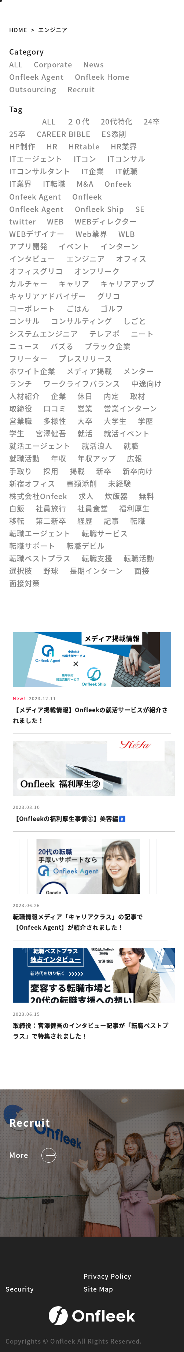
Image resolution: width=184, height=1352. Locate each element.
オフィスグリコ (36, 271)
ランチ (20, 383)
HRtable (84, 146)
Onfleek (87, 196)
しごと (134, 321)
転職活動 (139, 558)
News (93, 64)
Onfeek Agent (35, 196)
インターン (119, 246)
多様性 (54, 421)
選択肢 (20, 570)
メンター (138, 371)
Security (19, 1288)
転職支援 (97, 558)
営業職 (20, 421)
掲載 (77, 471)
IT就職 (126, 171)
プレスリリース (85, 358)
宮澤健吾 (51, 433)
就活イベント (127, 433)
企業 (58, 396)
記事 (111, 521)
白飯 (17, 508)
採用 (51, 471)
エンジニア (85, 258)
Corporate (53, 64)
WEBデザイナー (37, 234)
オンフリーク (97, 271)
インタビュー (32, 258)
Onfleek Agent (36, 76)
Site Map (98, 1288)
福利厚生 (134, 508)
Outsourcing (32, 89)
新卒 (103, 471)
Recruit (81, 89)
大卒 (85, 421)
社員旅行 (51, 508)
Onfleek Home (102, 76)
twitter (22, 221)
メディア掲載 (89, 371)
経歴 (85, 521)
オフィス (131, 258)
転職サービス (105, 533)
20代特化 (117, 121)
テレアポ (104, 333)
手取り (20, 471)
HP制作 (22, 146)
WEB (55, 221)
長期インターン (96, 570)
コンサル (24, 321)
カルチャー (28, 283)
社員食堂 (92, 508)
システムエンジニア (43, 333)
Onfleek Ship (99, 209)
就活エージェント (40, 446)
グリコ (108, 296)
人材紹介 (24, 396)
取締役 (20, 408)
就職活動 (24, 458)
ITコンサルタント (39, 171)
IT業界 (20, 183)
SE (140, 209)
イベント (74, 246)
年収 (58, 458)
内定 (111, 396)
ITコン (85, 158)
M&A (85, 183)
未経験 (119, 483)
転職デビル (85, 546)
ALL (16, 64)
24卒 (152, 121)
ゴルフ (112, 308)
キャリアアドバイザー (47, 296)
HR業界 (124, 146)
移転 (17, 521)
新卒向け (137, 471)
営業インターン (130, 408)
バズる (62, 346)
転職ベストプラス (40, 558)
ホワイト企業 (32, 371)
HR (52, 146)
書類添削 (81, 483)
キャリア (74, 283)
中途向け (146, 383)
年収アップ (96, 458)
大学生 (115, 421)
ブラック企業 (108, 346)
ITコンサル (126, 158)
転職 (138, 521)
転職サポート (32, 546)
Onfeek (118, 183)
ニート (142, 333)
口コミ (54, 408)
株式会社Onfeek (38, 496)
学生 (17, 433)
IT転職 (54, 183)
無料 (146, 496)
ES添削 (114, 134)
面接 (142, 570)
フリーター (28, 358)
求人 (86, 496)
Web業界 (91, 234)
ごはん (77, 308)
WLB (126, 234)
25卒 (17, 134)
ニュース (24, 346)
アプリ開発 (28, 246)
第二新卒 (51, 521)
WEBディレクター (106, 221)
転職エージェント (40, 533)
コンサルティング (81, 321)
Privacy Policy (108, 1276)
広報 (134, 458)
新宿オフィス (32, 483)
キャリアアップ (127, 283)
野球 (51, 570)
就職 (131, 446)
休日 (85, 396)
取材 (138, 396)
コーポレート (32, 308)
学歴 (145, 421)
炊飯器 (116, 496)
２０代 (78, 121)
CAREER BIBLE (64, 134)
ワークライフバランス (81, 383)
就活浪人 (97, 446)
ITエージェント (36, 158)
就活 (85, 433)
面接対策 (24, 583)
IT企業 (92, 171)
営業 (85, 408)
